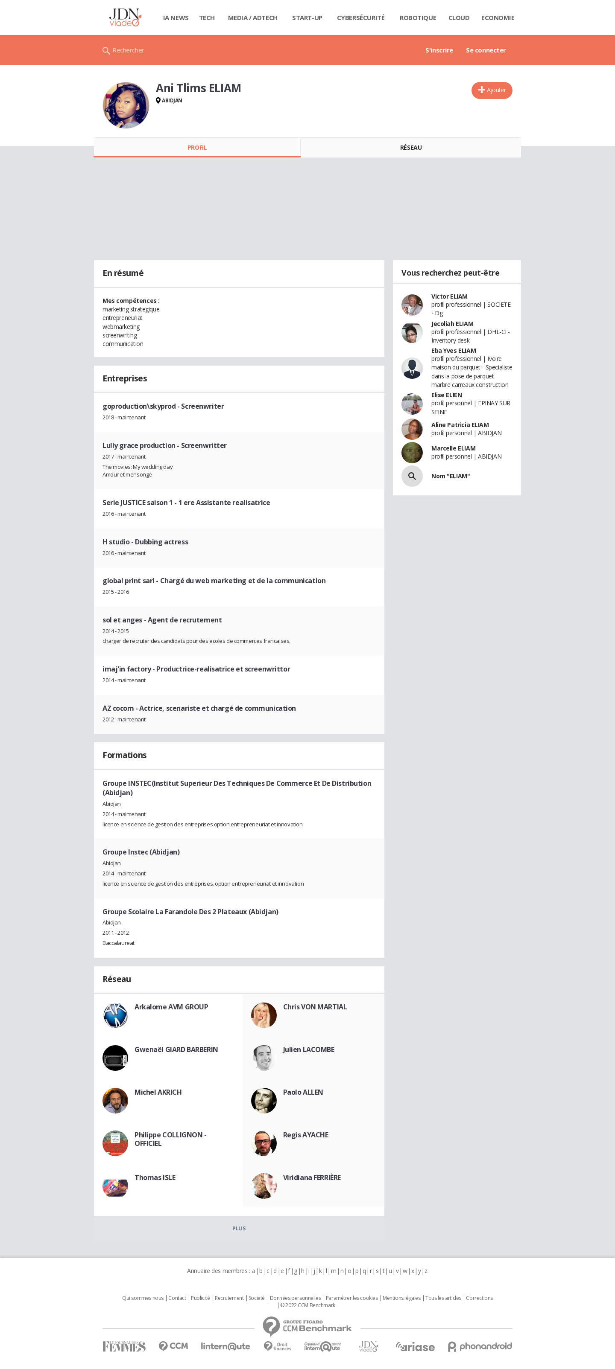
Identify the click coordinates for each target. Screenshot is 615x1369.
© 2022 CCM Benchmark (307, 1305)
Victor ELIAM (449, 296)
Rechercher (128, 50)
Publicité (200, 1298)
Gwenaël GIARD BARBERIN (176, 1049)
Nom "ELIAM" (450, 476)
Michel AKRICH (158, 1092)
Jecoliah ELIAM (452, 324)
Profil (197, 147)
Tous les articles (443, 1298)
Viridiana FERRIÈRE (312, 1177)
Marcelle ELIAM (453, 448)
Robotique (418, 17)
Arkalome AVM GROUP (171, 1006)
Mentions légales (401, 1298)
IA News (176, 17)
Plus (239, 1228)
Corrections (479, 1298)
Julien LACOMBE (308, 1049)
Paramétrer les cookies (352, 1298)
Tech (207, 17)
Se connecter (486, 50)
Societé (257, 1298)
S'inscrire (439, 50)
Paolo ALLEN (303, 1092)
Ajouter (496, 90)
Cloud (459, 17)
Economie (498, 17)
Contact (177, 1298)
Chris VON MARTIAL (315, 1006)
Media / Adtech (253, 17)
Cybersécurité (361, 17)
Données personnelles (295, 1298)
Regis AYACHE (305, 1134)
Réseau (411, 147)
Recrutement (229, 1298)
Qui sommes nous (143, 1298)
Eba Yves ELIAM (453, 350)
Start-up (307, 17)
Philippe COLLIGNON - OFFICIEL (171, 1139)
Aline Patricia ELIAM (460, 425)
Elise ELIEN (446, 395)
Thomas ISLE (155, 1177)
